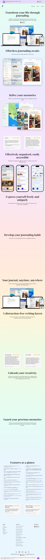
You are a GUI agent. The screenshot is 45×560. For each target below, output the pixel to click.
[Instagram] (22, 552)
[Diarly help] (38, 6)
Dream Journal (18, 535)
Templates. (6, 499)
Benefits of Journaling (19, 545)
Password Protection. (13, 472)
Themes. (27, 470)
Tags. (17, 480)
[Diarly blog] (42, 6)
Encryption (6, 472)
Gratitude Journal (19, 544)
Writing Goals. (6, 485)
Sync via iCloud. (8, 475)
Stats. (18, 487)
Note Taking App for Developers (21, 537)
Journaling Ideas (18, 539)
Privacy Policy (11, 558)
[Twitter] (16, 552)
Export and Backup (7, 489)
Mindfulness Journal (19, 534)
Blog (3, 528)
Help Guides (5, 527)
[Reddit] (25, 552)
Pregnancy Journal (19, 532)
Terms (4, 531)
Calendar (38, 480)
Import (5, 477)
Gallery (42, 486)
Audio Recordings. (38, 492)
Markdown (20, 468)
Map (42, 481)
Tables (35, 491)
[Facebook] (19, 552)
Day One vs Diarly (19, 527)
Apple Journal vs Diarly (19, 526)
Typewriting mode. (39, 478)
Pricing (4, 526)
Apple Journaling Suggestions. (33, 473)
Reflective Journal (19, 540)
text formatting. (28, 476)
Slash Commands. (17, 493)
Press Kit (4, 533)
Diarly (4, 524)
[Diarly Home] (2, 7)
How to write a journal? (19, 542)
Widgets (41, 489)
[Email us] (28, 552)
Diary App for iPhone (19, 529)
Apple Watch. (9, 467)
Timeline (39, 484)
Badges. (41, 497)
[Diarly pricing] (33, 6)
